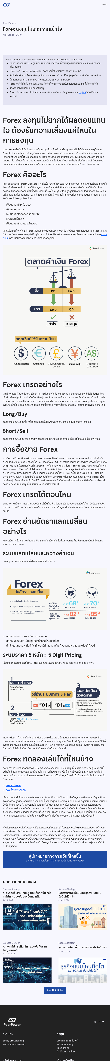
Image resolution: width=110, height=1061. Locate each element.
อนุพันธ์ (82, 92)
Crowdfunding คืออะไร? (68, 1040)
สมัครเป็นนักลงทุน (65, 1044)
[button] (99, 1021)
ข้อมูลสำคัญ (63, 1048)
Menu (104, 4)
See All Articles (55, 990)
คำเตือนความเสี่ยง (66, 1051)
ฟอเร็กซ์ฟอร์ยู (13, 785)
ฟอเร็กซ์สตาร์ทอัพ (16, 790)
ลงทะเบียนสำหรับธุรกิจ (14, 1044)
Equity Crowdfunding (13, 1040)
